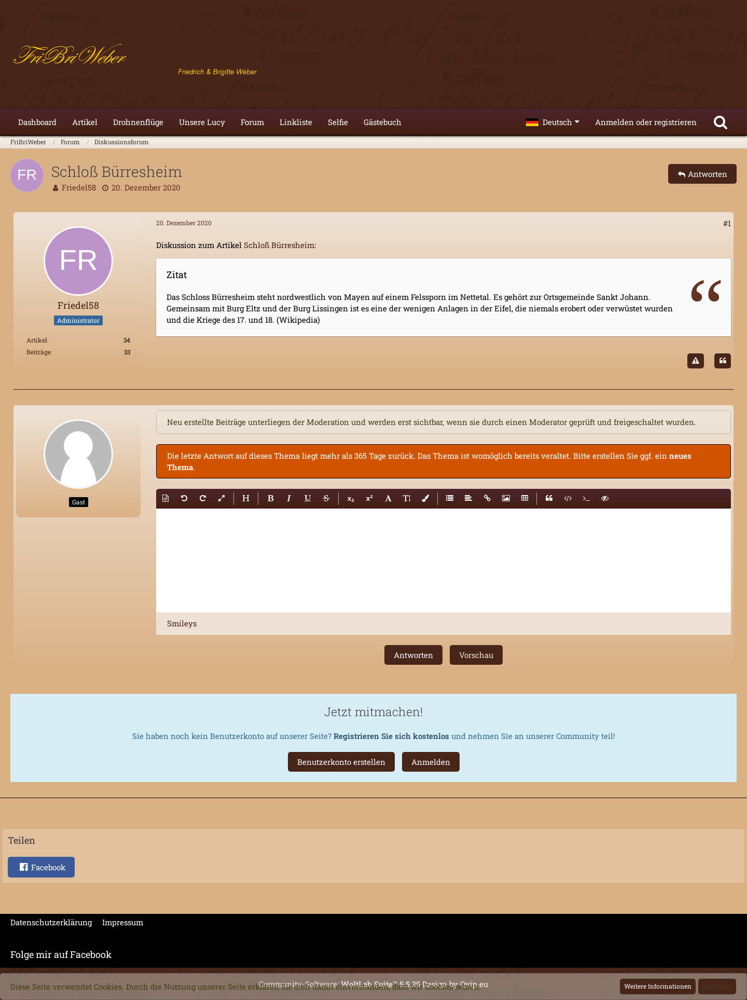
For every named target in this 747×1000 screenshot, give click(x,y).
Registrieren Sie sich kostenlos (391, 736)
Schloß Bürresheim (279, 245)
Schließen (717, 986)
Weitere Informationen (657, 986)
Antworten (413, 655)
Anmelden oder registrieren (646, 122)
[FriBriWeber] (373, 57)
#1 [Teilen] (727, 223)
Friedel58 (79, 187)
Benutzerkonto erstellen (341, 762)
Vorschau (476, 655)
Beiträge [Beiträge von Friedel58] (38, 352)
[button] (552, 122)
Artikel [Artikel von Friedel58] (36, 340)
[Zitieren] (722, 361)
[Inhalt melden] (695, 361)
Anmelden (430, 762)
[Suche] (720, 122)
